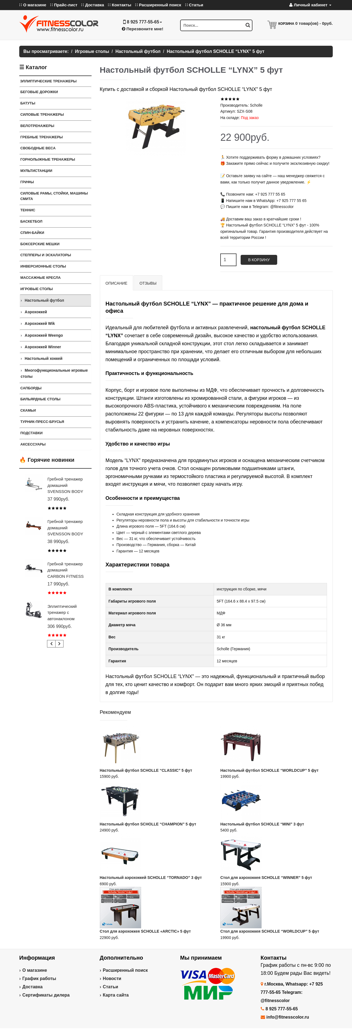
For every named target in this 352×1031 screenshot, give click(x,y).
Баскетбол (31, 221)
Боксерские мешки (39, 244)
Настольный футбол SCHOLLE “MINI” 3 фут (262, 824)
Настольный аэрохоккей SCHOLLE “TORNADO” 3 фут (151, 877)
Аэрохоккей (36, 312)
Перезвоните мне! (142, 28)
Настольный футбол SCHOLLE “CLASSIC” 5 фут (146, 770)
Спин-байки (32, 233)
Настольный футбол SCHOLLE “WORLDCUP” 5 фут (269, 770)
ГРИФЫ (27, 182)
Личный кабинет (310, 4)
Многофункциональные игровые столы (54, 373)
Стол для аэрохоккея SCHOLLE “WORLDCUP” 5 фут (269, 931)
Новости (112, 978)
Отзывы (147, 283)
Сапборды (31, 388)
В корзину (259, 260)
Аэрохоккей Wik (40, 323)
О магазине (34, 970)
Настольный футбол (44, 300)
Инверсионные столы (43, 266)
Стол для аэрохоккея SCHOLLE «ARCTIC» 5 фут (145, 931)
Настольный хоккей (43, 358)
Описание (117, 283)
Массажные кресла (40, 278)
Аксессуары (33, 444)
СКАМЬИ (28, 410)
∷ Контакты (119, 4)
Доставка (32, 986)
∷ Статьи (194, 4)
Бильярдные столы (40, 399)
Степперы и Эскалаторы (45, 255)
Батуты (27, 103)
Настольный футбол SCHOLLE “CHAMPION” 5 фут (148, 824)
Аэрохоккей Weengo (44, 335)
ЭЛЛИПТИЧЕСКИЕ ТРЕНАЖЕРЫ (48, 81)
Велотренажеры (37, 126)
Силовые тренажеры (42, 114)
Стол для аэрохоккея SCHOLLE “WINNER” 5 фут (266, 877)
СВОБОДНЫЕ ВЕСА (38, 148)
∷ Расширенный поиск (158, 4)
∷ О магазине (32, 4)
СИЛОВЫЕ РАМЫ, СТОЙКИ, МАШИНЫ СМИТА (54, 196)
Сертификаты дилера (46, 995)
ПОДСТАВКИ (31, 433)
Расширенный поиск (125, 970)
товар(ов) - (314, 23)
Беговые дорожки (39, 92)
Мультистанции (36, 171)
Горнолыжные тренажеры (47, 159)
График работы (39, 978)
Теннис (27, 210)
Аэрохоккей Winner (43, 347)
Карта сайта (116, 995)
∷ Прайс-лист (63, 4)
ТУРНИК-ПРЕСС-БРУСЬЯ (42, 422)
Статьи (110, 986)
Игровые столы (36, 289)
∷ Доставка (92, 4)
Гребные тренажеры (41, 137)
